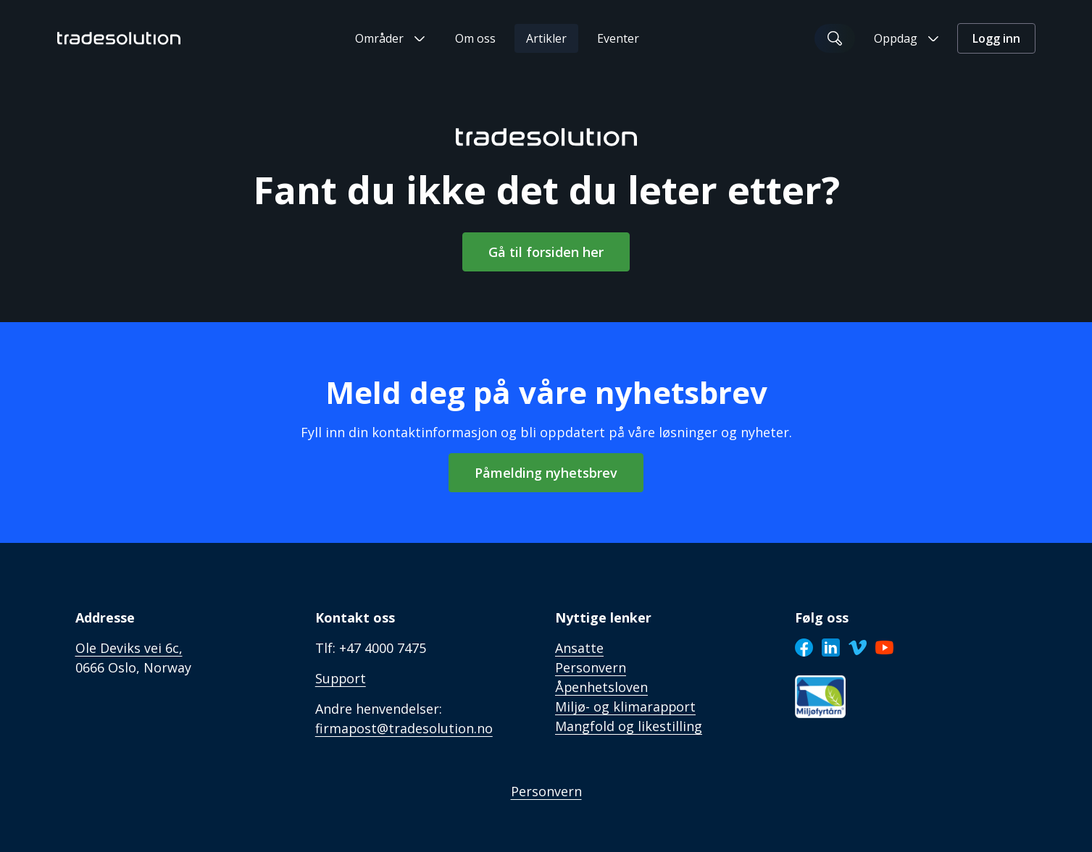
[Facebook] (804, 647)
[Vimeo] (858, 647)
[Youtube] (884, 647)
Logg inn (996, 38)
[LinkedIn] (831, 647)
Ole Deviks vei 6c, (129, 648)
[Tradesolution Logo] (118, 38)
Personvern (546, 791)
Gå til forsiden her (546, 252)
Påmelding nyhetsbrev (546, 472)
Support (341, 678)
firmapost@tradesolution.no (404, 728)
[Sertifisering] (820, 697)
